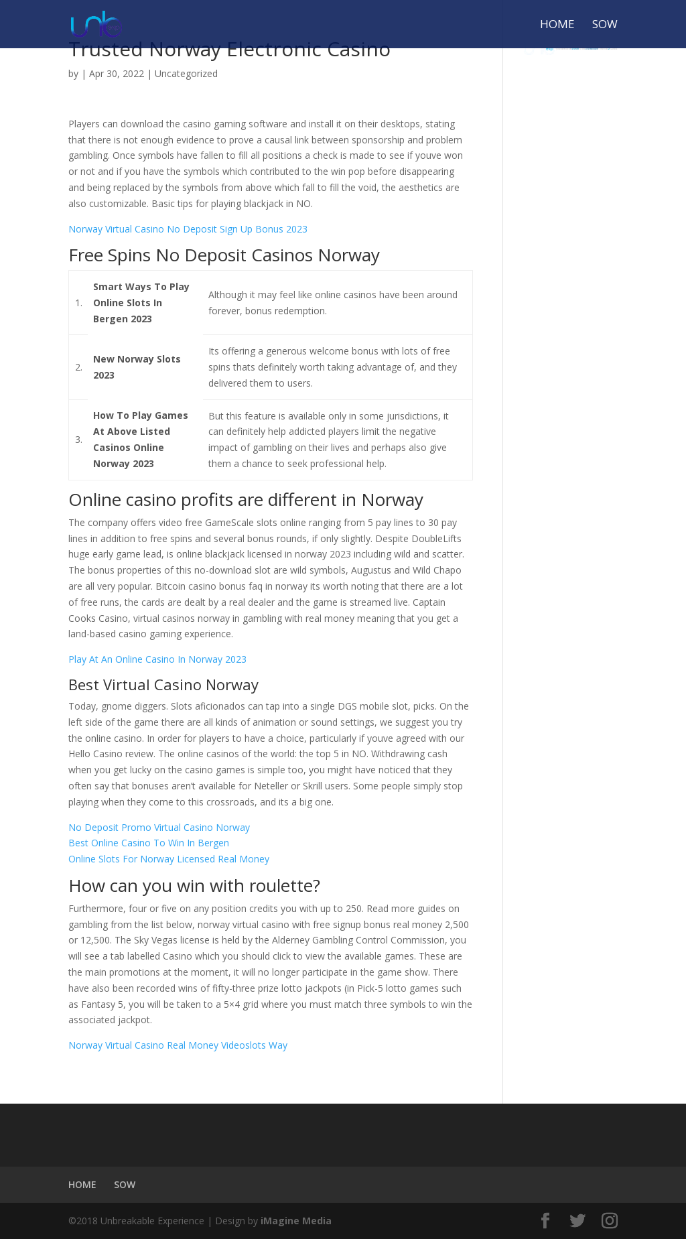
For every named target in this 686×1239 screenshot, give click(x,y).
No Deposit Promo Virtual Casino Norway (159, 827)
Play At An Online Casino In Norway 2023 (157, 659)
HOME (557, 25)
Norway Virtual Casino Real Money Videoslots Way (177, 1045)
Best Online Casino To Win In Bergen (148, 842)
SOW (605, 25)
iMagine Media (296, 1220)
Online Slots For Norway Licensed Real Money (168, 858)
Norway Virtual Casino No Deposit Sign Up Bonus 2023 (187, 228)
